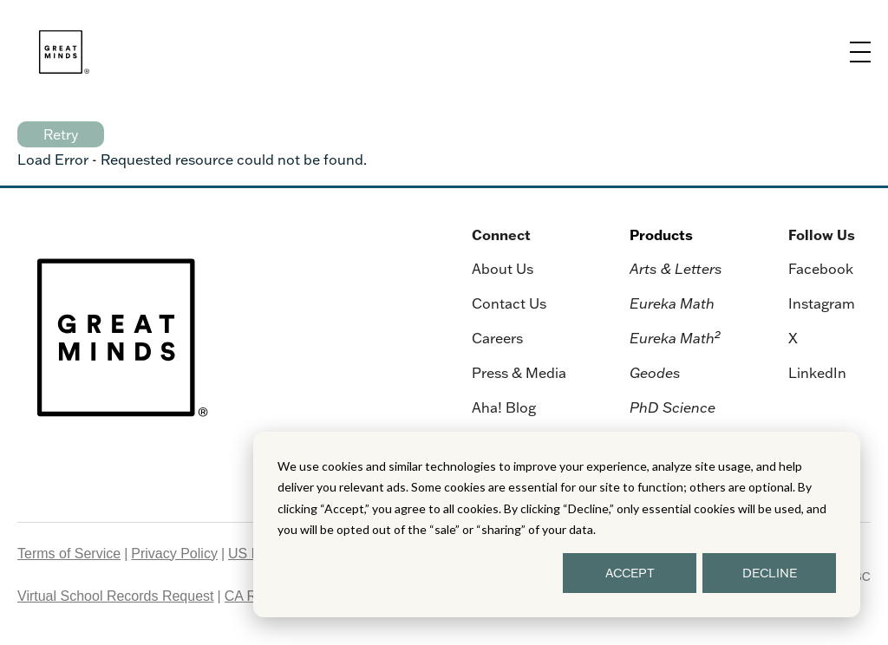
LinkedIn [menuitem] (817, 372)
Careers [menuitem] (497, 338)
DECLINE (769, 573)
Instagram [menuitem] (821, 303)
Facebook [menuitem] (820, 268)
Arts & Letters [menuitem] (676, 268)
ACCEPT (630, 573)
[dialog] (556, 524)
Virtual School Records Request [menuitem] (115, 596)
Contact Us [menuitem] (509, 303)
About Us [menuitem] (502, 268)
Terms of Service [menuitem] (69, 553)
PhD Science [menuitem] (672, 407)
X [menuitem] (793, 338)
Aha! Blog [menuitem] (504, 407)
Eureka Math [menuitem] (672, 303)
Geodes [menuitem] (655, 372)
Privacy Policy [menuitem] (174, 553)
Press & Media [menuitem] (519, 372)
